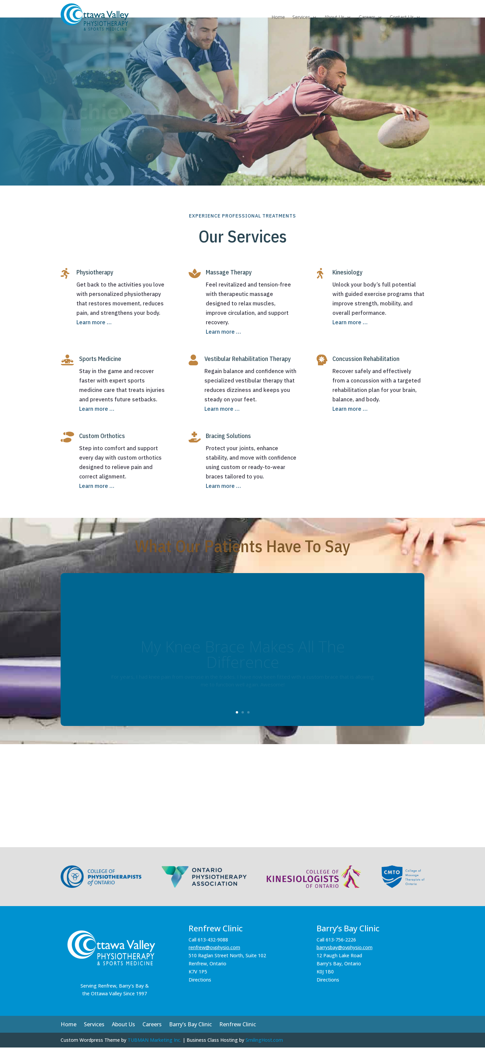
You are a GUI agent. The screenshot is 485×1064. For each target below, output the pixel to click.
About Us (334, 17)
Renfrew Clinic (237, 1041)
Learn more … (93, 338)
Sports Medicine (100, 375)
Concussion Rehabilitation (365, 375)
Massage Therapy (229, 289)
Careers (367, 17)
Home (278, 17)
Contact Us (402, 17)
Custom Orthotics (102, 452)
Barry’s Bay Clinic (190, 1041)
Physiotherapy (94, 289)
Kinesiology (347, 289)
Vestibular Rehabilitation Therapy (247, 375)
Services (301, 17)
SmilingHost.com (264, 1056)
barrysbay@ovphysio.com (345, 964)
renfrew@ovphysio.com (214, 964)
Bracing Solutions (228, 452)
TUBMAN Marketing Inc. (154, 1056)
